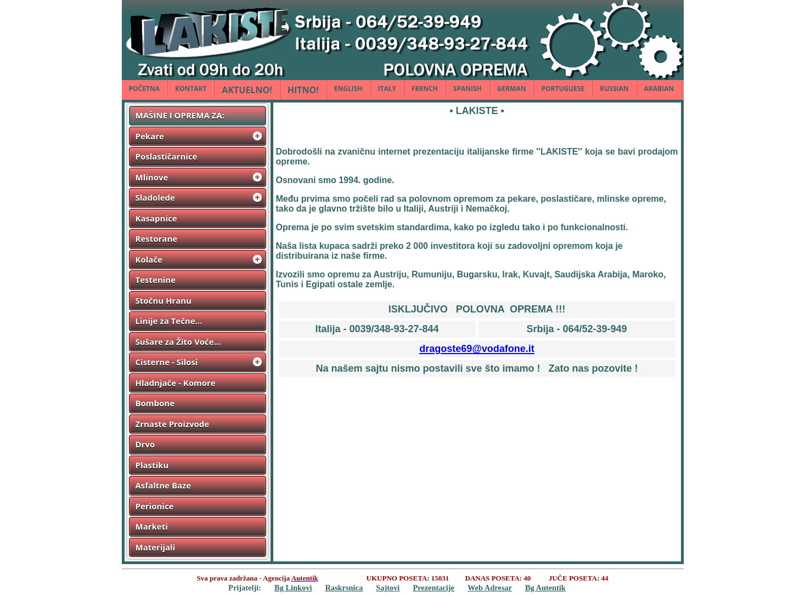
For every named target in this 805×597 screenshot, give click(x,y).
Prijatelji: (244, 587)
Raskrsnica (344, 587)
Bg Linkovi (293, 587)
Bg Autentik (545, 587)
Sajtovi (387, 587)
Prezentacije (433, 587)
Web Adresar (490, 587)
